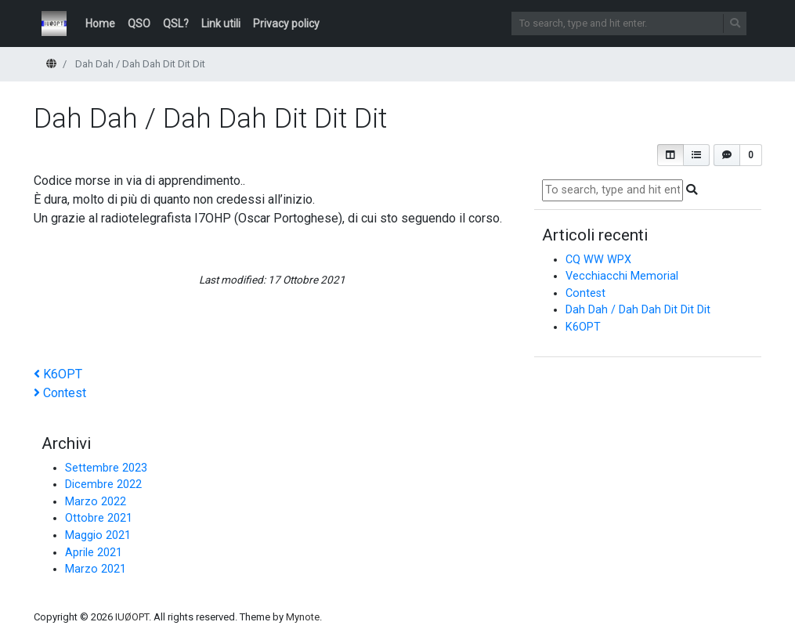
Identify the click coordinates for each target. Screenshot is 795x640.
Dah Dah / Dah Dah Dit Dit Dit (638, 309)
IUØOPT (132, 617)
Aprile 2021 (93, 552)
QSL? (176, 23)
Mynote (303, 617)
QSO (139, 23)
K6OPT (583, 327)
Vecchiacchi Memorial (622, 276)
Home (100, 23)
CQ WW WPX (598, 259)
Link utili (220, 23)
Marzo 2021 (95, 569)
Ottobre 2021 (98, 518)
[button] (670, 155)
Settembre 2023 (106, 468)
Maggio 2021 (98, 535)
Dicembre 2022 (103, 484)
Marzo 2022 (95, 501)
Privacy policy (286, 23)
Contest (585, 293)
